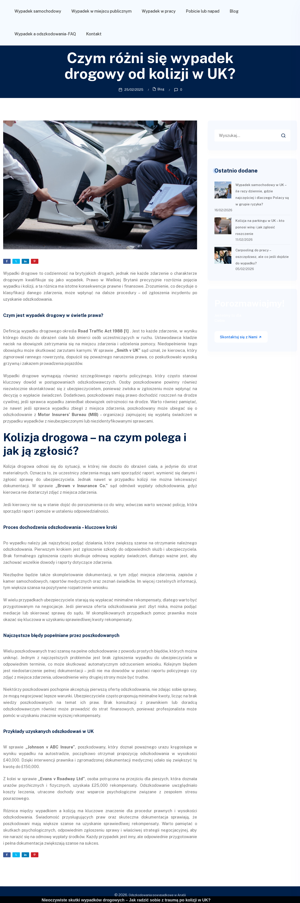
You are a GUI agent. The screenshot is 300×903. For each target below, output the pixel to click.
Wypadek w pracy (159, 11)
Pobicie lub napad (202, 11)
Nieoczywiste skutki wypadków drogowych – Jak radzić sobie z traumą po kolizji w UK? (126, 900)
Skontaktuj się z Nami (241, 336)
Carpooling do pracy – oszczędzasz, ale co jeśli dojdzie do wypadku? (262, 256)
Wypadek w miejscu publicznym (101, 11)
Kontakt (94, 34)
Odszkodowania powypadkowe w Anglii (157, 894)
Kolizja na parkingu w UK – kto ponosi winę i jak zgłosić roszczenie (259, 226)
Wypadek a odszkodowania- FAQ (45, 34)
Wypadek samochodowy (37, 11)
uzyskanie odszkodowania (27, 298)
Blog (234, 11)
